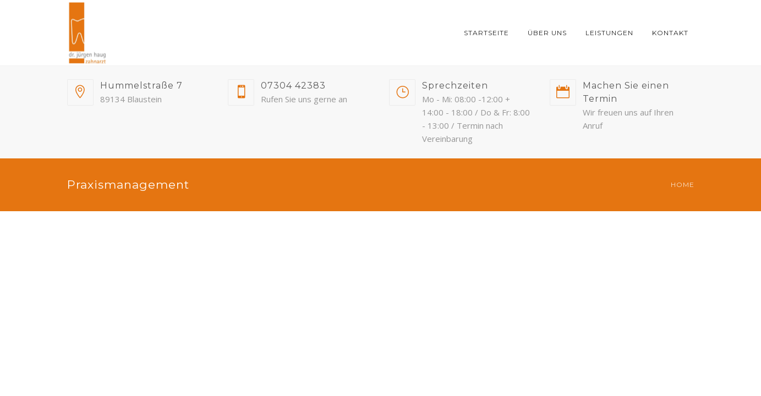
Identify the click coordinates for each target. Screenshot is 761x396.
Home (682, 184)
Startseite (486, 33)
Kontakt (670, 33)
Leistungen (609, 33)
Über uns (547, 33)
